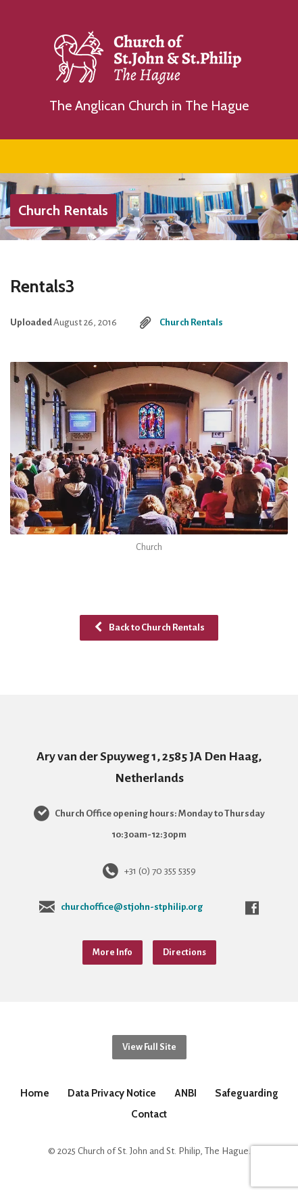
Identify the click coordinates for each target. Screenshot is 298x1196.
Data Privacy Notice (112, 1092)
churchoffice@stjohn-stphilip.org (132, 907)
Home (34, 1092)
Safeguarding (246, 1092)
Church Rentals (63, 210)
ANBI (185, 1092)
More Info (112, 952)
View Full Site (149, 1047)
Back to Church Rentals (149, 627)
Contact (149, 1113)
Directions (184, 952)
